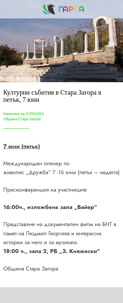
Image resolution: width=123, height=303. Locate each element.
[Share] (33, 295)
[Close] (9, 9)
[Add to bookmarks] (89, 295)
